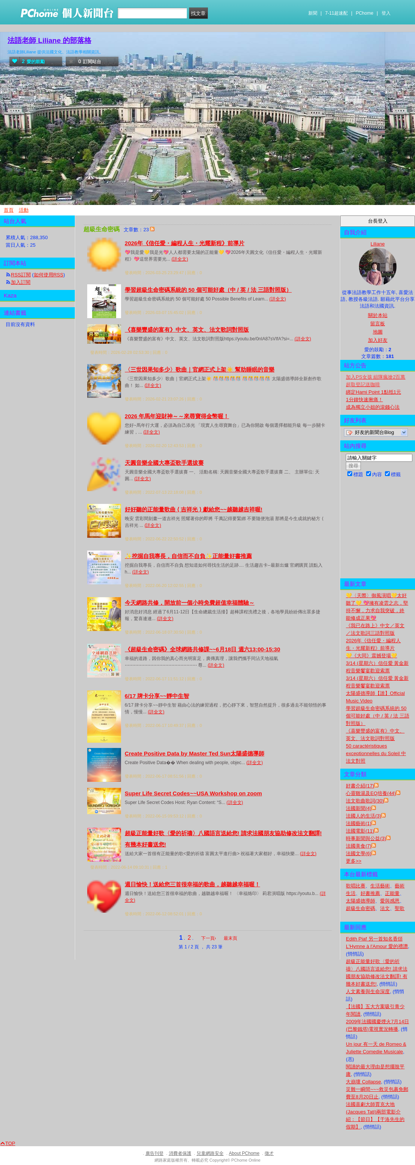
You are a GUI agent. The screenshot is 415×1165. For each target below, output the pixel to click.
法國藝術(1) (358, 823)
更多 (353, 861)
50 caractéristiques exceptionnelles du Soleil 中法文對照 (376, 753)
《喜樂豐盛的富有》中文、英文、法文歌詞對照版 (187, 329)
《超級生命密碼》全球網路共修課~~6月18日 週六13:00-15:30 (202, 649)
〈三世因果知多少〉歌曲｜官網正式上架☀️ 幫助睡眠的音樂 (199, 369)
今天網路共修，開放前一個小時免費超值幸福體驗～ (189, 602)
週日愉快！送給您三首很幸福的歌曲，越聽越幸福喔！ (192, 884)
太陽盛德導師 (360, 901)
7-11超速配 (336, 13)
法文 (385, 908)
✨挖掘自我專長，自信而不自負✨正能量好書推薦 (188, 556)
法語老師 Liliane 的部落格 (49, 40)
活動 (24, 210)
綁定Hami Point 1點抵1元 (373, 392)
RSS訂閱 (21, 275)
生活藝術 (380, 886)
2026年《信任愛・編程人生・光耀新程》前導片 (184, 243)
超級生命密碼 (360, 908)
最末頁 (230, 938)
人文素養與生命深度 (368, 991)
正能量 (392, 893)
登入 (386, 13)
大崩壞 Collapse (363, 1082)
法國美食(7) (358, 846)
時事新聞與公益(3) (366, 838)
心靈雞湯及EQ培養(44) (371, 793)
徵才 (269, 1153)
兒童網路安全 (210, 1153)
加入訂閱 (20, 282)
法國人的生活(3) (363, 816)
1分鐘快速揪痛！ (364, 399)
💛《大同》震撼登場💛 (371, 655)
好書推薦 (370, 893)
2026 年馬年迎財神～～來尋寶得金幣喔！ (177, 416)
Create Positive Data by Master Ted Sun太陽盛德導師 (194, 753)
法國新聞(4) (358, 808)
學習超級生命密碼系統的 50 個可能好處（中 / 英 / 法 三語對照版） (208, 290)
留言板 (377, 323)
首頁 (9, 210)
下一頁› (209, 938)
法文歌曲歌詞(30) (365, 801)
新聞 (312, 13)
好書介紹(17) (360, 786)
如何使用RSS (49, 275)
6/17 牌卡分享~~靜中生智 (157, 696)
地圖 (378, 332)
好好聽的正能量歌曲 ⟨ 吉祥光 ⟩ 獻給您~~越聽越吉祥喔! (193, 509)
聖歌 (399, 908)
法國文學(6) (358, 853)
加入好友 (378, 340)
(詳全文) (179, 259)
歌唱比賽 (355, 886)
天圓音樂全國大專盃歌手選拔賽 (164, 463)
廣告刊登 (154, 1153)
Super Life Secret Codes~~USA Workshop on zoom (193, 793)
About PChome (244, 1153)
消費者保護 (180, 1153)
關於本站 (378, 315)
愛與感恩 (390, 901)
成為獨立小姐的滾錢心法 (373, 407)
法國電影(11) (360, 831)
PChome (364, 13)
